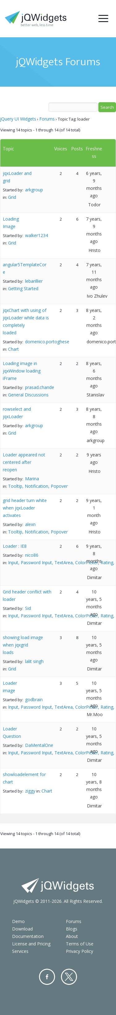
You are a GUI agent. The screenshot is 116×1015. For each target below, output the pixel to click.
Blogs (71, 929)
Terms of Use (79, 944)
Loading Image (11, 222)
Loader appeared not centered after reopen (24, 462)
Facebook (47, 977)
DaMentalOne (39, 745)
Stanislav (95, 395)
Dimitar (94, 577)
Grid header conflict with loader (27, 595)
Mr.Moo (95, 714)
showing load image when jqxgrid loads (23, 644)
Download (22, 929)
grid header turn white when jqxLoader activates (25, 507)
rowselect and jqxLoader (17, 412)
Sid (28, 608)
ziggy (30, 791)
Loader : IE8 (15, 546)
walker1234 (36, 235)
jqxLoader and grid (17, 177)
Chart (13, 349)
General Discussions (28, 395)
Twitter (69, 977)
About (72, 936)
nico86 (31, 555)
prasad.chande (39, 387)
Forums (47, 119)
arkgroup (34, 190)
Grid (12, 197)
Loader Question (12, 732)
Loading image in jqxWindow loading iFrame (22, 370)
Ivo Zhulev (97, 296)
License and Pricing (31, 944)
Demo (18, 921)
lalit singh (34, 661)
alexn (30, 524)
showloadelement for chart (24, 778)
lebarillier (34, 281)
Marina (32, 479)
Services (20, 951)
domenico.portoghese (47, 342)
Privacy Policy (79, 951)
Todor (94, 205)
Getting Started (23, 288)
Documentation (28, 936)
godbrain (34, 699)
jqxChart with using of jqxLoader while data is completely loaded (26, 321)
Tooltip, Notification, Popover (38, 486)
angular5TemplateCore (24, 268)
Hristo (94, 250)
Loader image (10, 686)
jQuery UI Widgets (18, 119)
